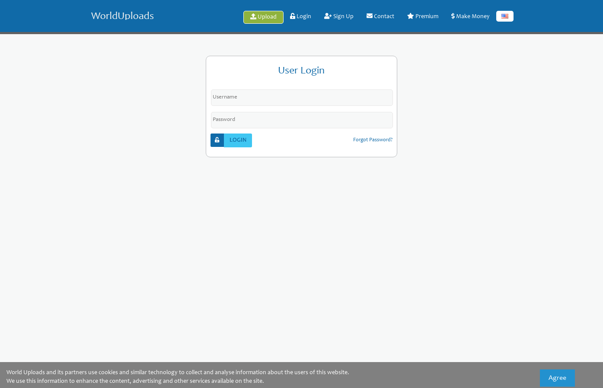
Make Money (470, 16)
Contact (380, 16)
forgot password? (372, 140)
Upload (263, 16)
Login (300, 16)
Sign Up (339, 16)
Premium (422, 16)
